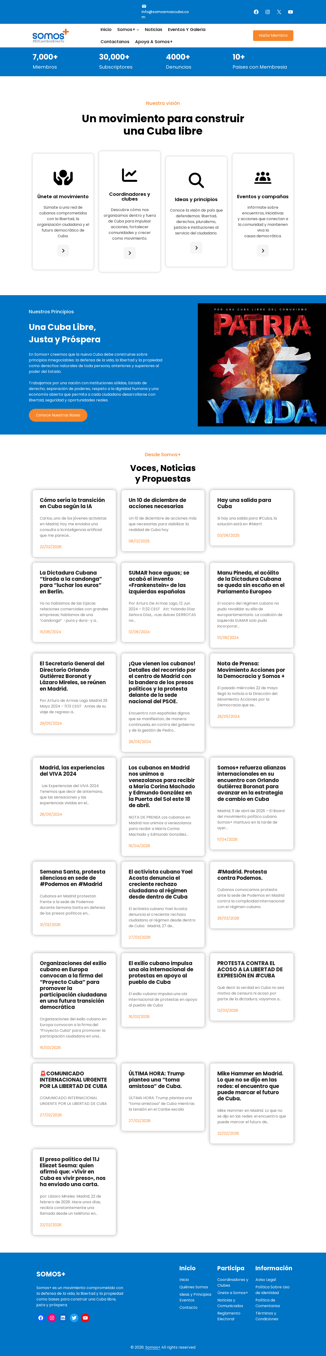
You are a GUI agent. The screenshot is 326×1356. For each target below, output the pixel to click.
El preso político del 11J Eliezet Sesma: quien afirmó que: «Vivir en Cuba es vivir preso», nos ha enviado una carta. (73, 1172)
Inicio (184, 1279)
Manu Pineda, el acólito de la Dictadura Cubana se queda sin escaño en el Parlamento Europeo (251, 582)
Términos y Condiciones (266, 1316)
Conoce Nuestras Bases (58, 415)
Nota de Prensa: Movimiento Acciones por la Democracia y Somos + (251, 670)
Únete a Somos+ (232, 1292)
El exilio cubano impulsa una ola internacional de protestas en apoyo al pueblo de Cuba (161, 973)
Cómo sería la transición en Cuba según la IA (72, 503)
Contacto (188, 1307)
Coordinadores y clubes (129, 196)
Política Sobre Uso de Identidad (272, 1289)
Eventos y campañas (263, 196)
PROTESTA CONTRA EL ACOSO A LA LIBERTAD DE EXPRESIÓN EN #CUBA (250, 969)
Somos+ (51, 1274)
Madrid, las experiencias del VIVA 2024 (72, 771)
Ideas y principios (196, 199)
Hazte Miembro (273, 35)
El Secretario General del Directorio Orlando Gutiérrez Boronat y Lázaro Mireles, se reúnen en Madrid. (73, 676)
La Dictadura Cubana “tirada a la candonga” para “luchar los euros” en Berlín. (71, 582)
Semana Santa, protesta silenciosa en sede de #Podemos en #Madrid (72, 878)
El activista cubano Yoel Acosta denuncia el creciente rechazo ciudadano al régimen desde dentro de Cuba (161, 884)
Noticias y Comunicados (230, 1303)
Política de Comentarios (267, 1303)
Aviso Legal (265, 1279)
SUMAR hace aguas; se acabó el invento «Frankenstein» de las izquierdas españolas (159, 582)
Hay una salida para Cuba (244, 503)
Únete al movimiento (63, 196)
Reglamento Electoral (228, 1316)
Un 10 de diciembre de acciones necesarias (157, 503)
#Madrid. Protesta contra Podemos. (242, 875)
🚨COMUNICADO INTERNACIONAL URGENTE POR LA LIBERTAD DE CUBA (73, 1080)
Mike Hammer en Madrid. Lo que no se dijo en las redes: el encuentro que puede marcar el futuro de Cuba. (250, 1086)
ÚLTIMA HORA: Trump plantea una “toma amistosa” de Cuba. (157, 1080)
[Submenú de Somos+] (138, 29)
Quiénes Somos (193, 1287)
